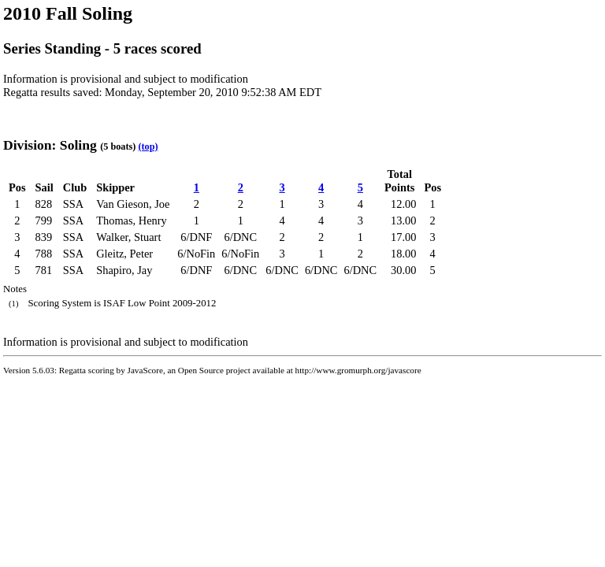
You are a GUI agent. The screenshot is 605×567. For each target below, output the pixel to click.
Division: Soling (50, 145)
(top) (148, 146)
